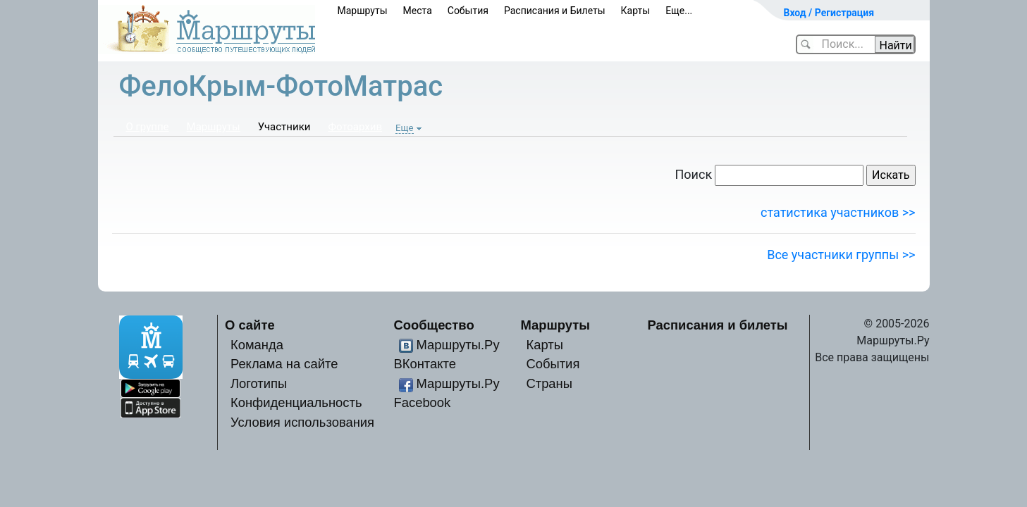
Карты (636, 10)
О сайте (250, 325)
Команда (256, 344)
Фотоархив (355, 126)
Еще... (678, 10)
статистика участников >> (838, 212)
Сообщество (434, 325)
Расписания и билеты (718, 325)
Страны (549, 383)
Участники (284, 126)
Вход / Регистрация (829, 12)
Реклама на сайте (284, 363)
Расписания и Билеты (554, 10)
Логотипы (258, 383)
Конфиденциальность (296, 402)
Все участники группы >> (841, 254)
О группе (147, 126)
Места (417, 10)
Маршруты (363, 10)
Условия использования (302, 422)
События (468, 10)
